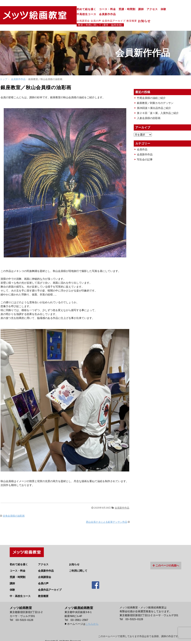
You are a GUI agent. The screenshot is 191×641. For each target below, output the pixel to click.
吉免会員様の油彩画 (14, 507)
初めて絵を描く (52, 9)
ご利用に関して (78, 560)
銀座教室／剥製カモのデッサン (155, 94)
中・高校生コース (20, 586)
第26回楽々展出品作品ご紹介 (154, 99)
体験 (128, 9)
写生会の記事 (145, 150)
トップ (3, 70)
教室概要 (97, 15)
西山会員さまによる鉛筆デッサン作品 (106, 513)
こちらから (91, 613)
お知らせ (111, 16)
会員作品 (142, 140)
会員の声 (61, 15)
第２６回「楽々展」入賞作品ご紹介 (158, 104)
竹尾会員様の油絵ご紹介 (151, 89)
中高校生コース (144, 9)
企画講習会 (48, 15)
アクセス (117, 9)
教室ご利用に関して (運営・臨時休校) (143, 16)
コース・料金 (72, 9)
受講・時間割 (92, 9)
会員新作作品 (165, 9)
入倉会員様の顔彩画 (148, 109)
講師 (106, 9)
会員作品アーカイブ (79, 15)
